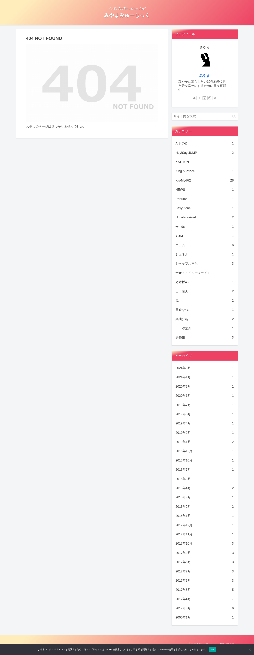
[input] (205, 116)
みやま (204, 76)
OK (212, 649)
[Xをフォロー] (199, 98)
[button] (234, 116)
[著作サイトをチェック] (194, 98)
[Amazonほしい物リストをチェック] (215, 98)
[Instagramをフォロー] (204, 98)
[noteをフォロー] (209, 98)
